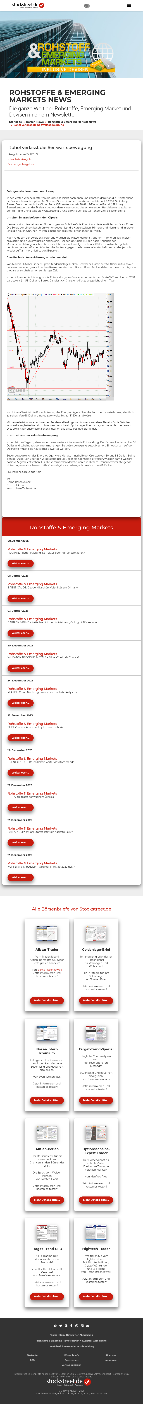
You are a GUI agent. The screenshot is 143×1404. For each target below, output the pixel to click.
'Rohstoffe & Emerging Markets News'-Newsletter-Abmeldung (71, 1340)
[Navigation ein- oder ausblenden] (129, 5)
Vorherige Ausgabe (20, 164)
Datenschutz (72, 1360)
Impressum (111, 1360)
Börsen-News (35, 122)
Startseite (15, 122)
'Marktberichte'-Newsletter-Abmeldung (71, 1346)
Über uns (111, 1355)
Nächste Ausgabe (21, 159)
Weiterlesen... (21, 563)
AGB (32, 1360)
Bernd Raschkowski (49, 969)
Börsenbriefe (71, 1355)
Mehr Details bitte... (47, 1000)
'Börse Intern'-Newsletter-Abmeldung (71, 1335)
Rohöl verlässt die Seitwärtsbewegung (38, 125)
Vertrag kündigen (71, 1365)
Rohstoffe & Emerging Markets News (72, 122)
